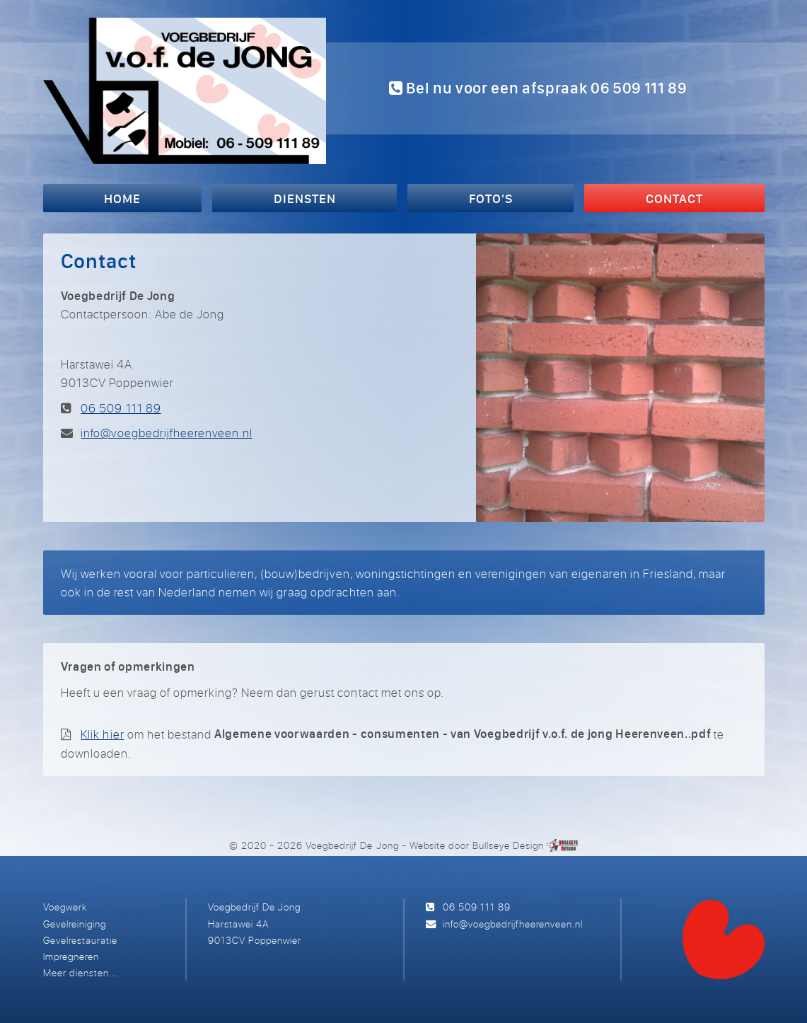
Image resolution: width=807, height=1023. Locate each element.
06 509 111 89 (121, 408)
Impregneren (71, 956)
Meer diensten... (80, 972)
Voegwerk (65, 906)
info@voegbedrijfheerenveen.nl (166, 432)
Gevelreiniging (74, 923)
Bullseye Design (508, 845)
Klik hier (102, 734)
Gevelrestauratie (80, 940)
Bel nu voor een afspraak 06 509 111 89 (538, 88)
